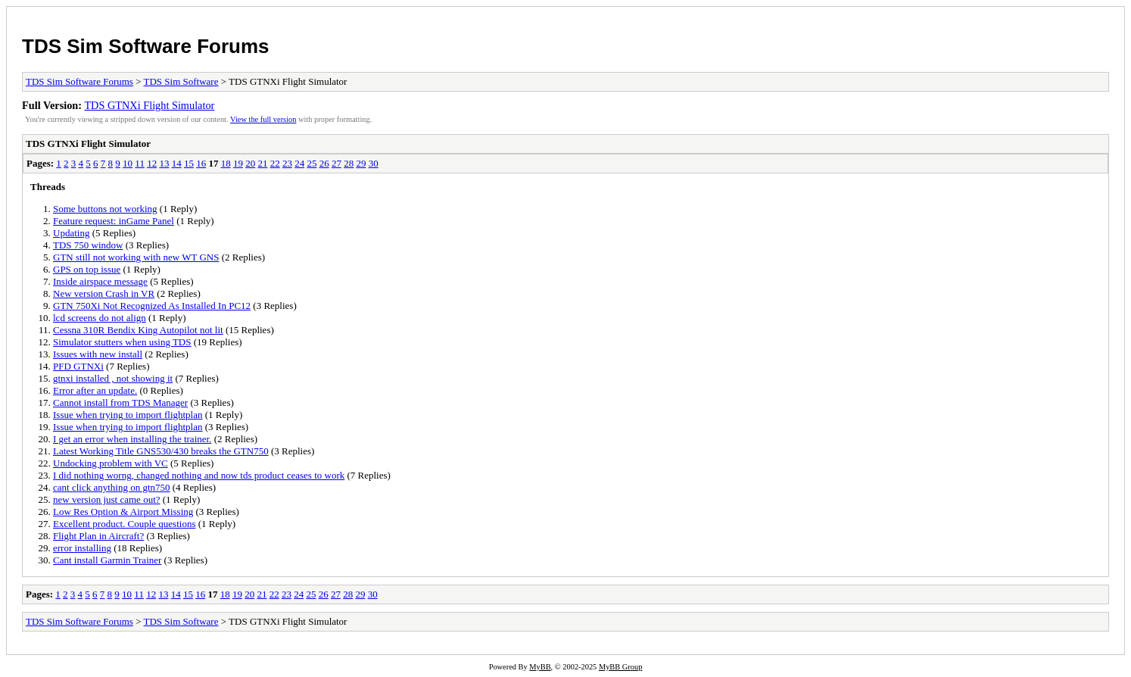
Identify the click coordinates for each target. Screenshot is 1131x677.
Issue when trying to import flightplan (128, 414)
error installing (82, 548)
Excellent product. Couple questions (124, 523)
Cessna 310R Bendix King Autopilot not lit (138, 329)
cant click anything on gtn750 (111, 487)
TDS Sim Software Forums (146, 46)
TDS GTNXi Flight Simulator (149, 105)
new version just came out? (106, 499)
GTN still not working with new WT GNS (136, 257)
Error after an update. (95, 390)
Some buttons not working (105, 208)
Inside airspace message (100, 281)
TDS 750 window (88, 245)
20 (250, 163)
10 (127, 163)
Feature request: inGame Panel (113, 220)
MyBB (539, 667)
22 (275, 163)
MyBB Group (620, 667)
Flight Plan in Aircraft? (98, 535)
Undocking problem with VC (110, 463)
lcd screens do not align (99, 317)
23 (287, 163)
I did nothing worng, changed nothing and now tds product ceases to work (198, 475)
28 (349, 163)
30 (374, 163)
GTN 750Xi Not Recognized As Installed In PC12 (152, 305)
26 (324, 163)
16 (201, 163)
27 (336, 163)
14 (177, 163)
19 (238, 163)
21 (262, 163)
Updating (71, 233)
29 (361, 163)
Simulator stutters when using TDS (122, 342)
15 (189, 163)
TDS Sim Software (181, 81)
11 (140, 163)
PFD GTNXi (78, 366)
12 (152, 163)
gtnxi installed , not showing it (113, 378)
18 (226, 163)
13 (164, 163)
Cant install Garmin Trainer (107, 560)
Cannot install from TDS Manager (120, 402)
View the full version (263, 119)
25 (311, 163)
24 (299, 163)
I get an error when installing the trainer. (132, 439)
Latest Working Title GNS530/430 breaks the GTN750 (161, 451)
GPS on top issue (86, 269)
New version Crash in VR (103, 293)
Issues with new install (97, 354)
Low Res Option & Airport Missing (123, 511)
